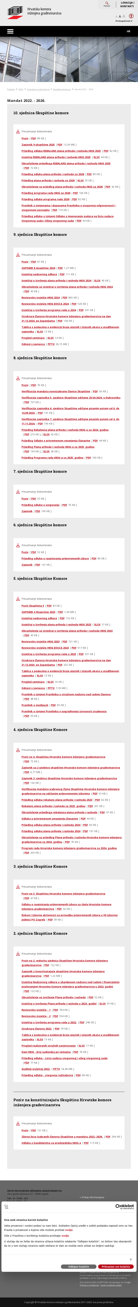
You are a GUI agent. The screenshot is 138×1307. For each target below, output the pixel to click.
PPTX (51, 344)
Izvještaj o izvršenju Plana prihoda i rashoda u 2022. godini (59, 1003)
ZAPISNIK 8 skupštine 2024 (38, 268)
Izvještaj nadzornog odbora (39, 274)
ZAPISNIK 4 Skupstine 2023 (38, 612)
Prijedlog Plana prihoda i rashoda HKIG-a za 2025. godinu (58, 447)
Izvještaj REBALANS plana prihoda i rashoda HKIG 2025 (56, 157)
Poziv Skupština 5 (33, 605)
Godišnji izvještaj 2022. (36, 1069)
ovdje (69, 1229)
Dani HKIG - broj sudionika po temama (46, 1052)
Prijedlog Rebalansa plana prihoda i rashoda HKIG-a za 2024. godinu (65, 430)
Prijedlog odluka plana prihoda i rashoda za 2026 (53, 174)
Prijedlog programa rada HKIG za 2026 (46, 193)
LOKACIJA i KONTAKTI (127, 4)
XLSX (96, 157)
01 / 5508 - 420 (20, 1198)
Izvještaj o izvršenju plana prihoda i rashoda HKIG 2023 (56, 624)
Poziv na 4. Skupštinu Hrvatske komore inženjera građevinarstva (63, 757)
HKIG (21, 89)
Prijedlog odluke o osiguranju (40, 505)
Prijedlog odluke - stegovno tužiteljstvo (47, 1075)
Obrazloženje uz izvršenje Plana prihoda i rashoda (54, 997)
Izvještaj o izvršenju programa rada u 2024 (49, 310)
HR (128, 31)
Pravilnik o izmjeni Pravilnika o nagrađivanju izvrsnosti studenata (64, 711)
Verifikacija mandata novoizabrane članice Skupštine (56, 391)
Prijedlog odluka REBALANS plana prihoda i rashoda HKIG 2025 (61, 151)
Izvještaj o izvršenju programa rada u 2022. (49, 1022)
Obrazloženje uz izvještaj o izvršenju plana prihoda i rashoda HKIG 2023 (67, 630)
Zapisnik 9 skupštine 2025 (38, 144)
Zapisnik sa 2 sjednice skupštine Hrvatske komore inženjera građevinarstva (71, 767)
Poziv (25, 138)
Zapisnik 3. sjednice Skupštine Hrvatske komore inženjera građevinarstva (69, 778)
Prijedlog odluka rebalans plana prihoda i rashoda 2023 (57, 799)
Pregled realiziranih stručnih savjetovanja (49, 1045)
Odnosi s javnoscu (33, 344)
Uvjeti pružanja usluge (111, 1285)
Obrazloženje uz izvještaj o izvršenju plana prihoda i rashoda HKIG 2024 (67, 286)
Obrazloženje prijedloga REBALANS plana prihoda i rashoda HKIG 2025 (66, 163)
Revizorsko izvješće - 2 (36, 1016)
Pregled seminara (33, 338)
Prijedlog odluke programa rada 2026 (45, 199)
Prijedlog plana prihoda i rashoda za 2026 (48, 180)
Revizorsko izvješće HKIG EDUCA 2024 (45, 303)
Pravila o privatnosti (89, 1285)
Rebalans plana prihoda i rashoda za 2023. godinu (53, 806)
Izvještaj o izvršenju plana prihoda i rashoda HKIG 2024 (56, 280)
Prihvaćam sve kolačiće (116, 1266)
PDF (33, 138)
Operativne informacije (38, 89)
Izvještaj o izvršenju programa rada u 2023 (49, 654)
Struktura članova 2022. (37, 1028)
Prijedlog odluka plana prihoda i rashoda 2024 (51, 825)
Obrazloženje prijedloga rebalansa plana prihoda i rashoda (59, 812)
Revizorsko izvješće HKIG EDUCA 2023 (45, 647)
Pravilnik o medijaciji (35, 705)
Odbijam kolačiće (78, 1266)
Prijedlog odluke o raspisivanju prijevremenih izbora (55, 558)
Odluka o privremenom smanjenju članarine (50, 818)
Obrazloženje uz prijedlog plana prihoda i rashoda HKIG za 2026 (62, 186)
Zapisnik (27, 511)
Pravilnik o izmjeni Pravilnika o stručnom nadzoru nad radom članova (66, 694)
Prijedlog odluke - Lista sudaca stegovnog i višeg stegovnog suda (64, 1058)
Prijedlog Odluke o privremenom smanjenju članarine (56, 440)
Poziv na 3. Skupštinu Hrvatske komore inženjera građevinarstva (63, 893)
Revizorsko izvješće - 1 (36, 1010)
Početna (11, 89)
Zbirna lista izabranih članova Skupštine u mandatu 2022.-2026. (62, 1136)
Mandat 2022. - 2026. (84, 89)
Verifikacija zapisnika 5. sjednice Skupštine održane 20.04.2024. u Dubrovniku (71, 397)
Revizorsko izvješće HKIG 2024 (41, 297)
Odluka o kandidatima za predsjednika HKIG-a (51, 1143)
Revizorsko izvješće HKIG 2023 (41, 641)
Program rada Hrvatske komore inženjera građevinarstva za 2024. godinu (69, 848)
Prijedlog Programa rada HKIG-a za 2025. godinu (52, 457)
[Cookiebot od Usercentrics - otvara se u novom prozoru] (118, 1207)
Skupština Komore (62, 89)
